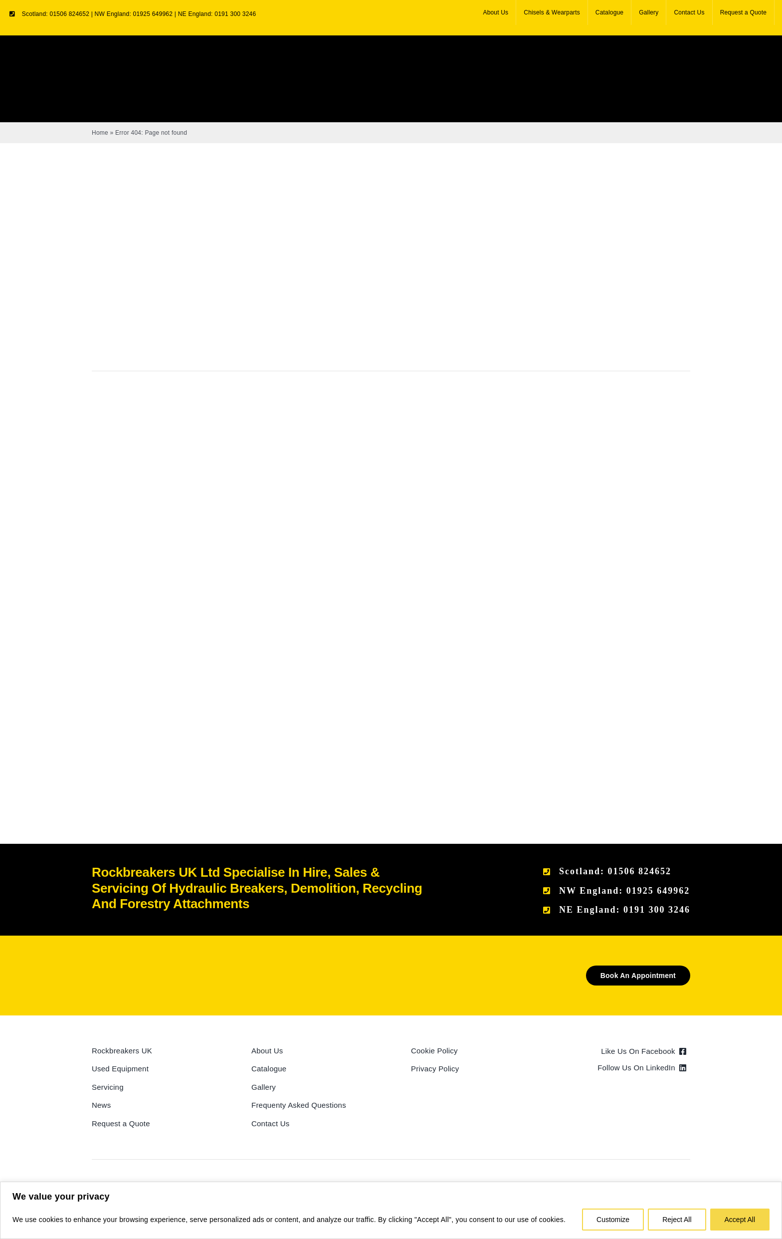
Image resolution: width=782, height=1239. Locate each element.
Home (100, 132)
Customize (612, 1220)
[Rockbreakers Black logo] (139, 969)
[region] (391, 1210)
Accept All (740, 1220)
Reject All (676, 1220)
